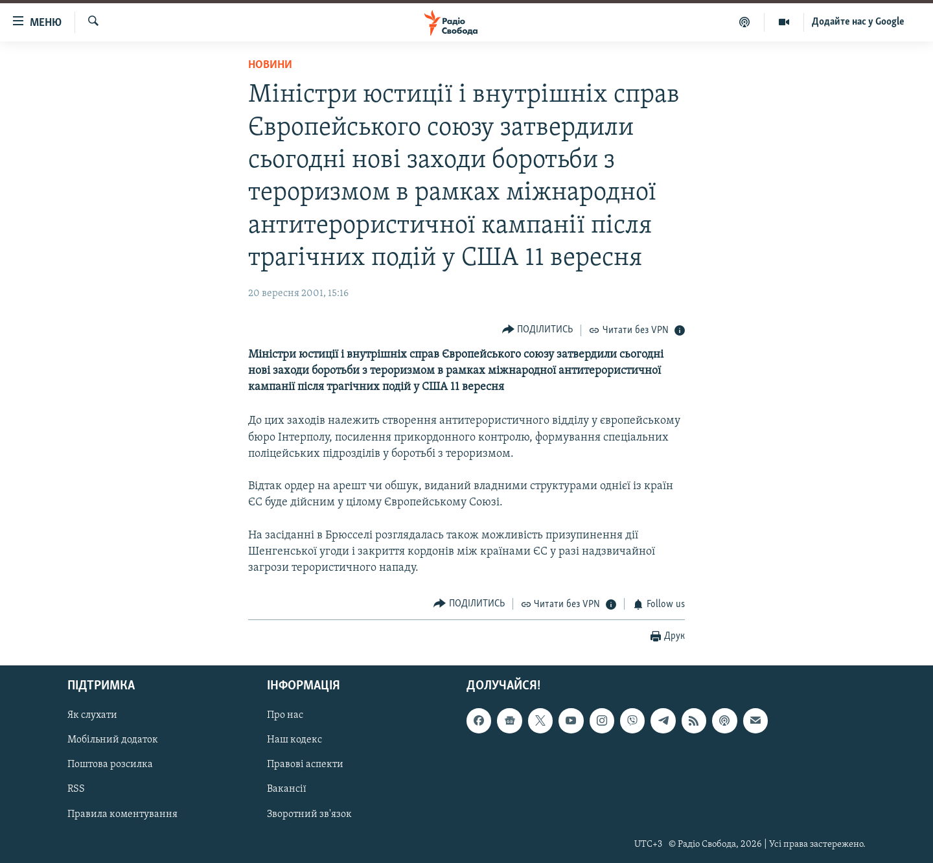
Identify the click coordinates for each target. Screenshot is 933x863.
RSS (76, 789)
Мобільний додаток (112, 740)
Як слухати (92, 715)
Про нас (285, 715)
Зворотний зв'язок (309, 814)
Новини (270, 65)
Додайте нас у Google (858, 22)
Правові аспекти (305, 764)
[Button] (537, 330)
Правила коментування (122, 814)
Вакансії (286, 789)
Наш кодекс (294, 740)
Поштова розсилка (110, 764)
